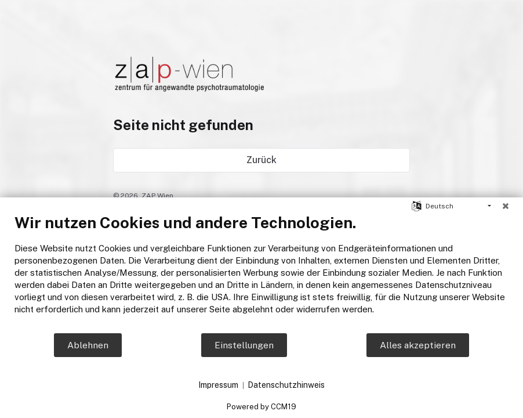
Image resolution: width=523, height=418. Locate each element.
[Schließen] (505, 206)
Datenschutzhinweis (286, 385)
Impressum (218, 385)
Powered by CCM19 (261, 406)
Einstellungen (244, 345)
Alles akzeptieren (418, 345)
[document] (261, 272)
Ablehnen (87, 345)
